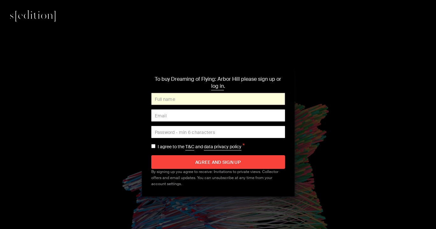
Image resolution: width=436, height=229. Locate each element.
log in (217, 86)
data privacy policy (222, 146)
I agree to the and (201, 146)
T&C (189, 146)
